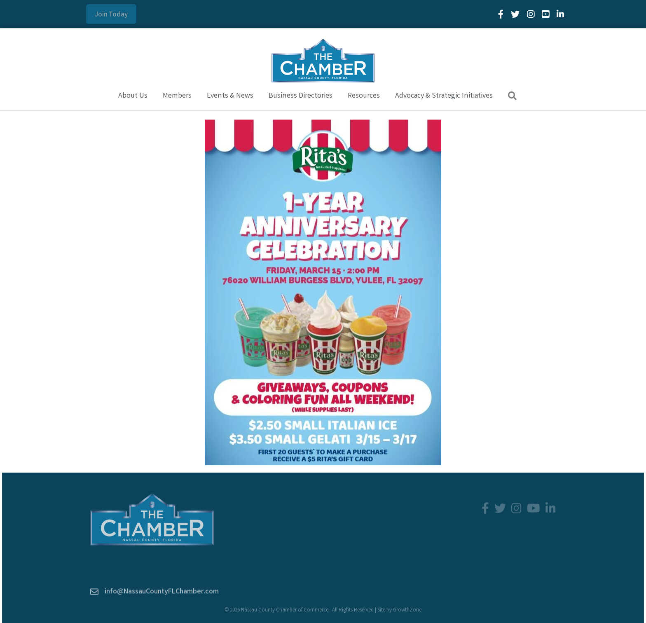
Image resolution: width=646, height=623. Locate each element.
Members (177, 96)
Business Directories (300, 96)
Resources (364, 96)
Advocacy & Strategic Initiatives (444, 96)
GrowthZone (407, 610)
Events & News (230, 96)
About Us (132, 96)
